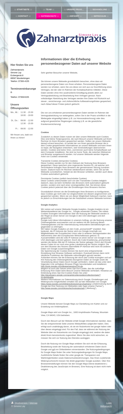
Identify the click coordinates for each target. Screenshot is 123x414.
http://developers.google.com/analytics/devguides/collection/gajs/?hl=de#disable (71, 276)
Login (109, 403)
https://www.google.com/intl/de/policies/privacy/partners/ (66, 284)
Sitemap (33, 403)
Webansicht (106, 406)
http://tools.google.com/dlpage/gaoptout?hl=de (62, 266)
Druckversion (19, 403)
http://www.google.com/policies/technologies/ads (63, 288)
